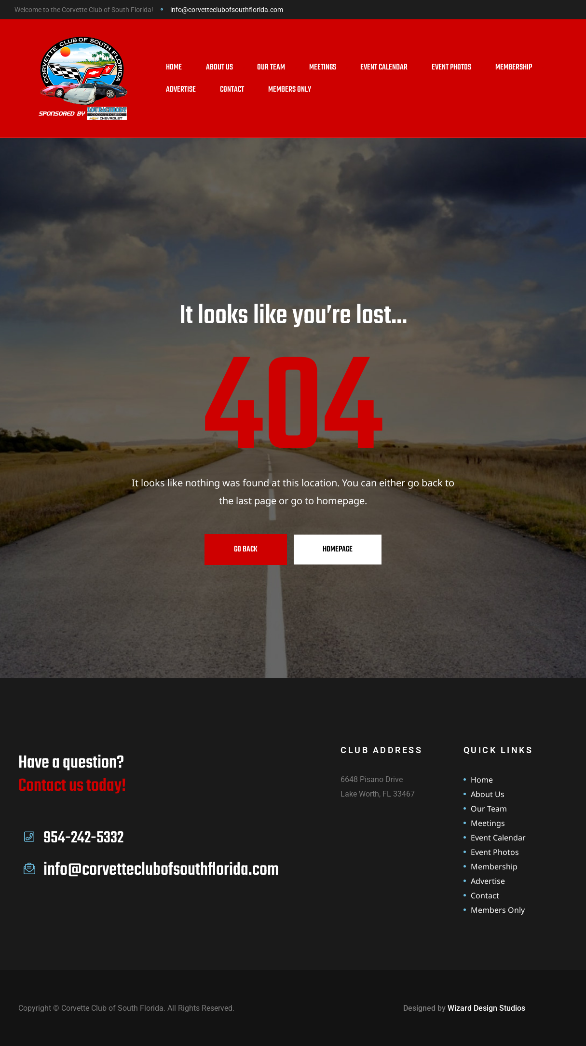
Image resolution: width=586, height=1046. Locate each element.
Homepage (338, 549)
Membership (513, 67)
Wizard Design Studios (486, 1008)
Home (174, 67)
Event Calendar (384, 67)
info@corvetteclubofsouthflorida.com (226, 10)
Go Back (246, 549)
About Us (219, 67)
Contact (232, 89)
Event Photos (451, 67)
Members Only (289, 89)
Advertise (181, 89)
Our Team (271, 67)
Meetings (322, 67)
